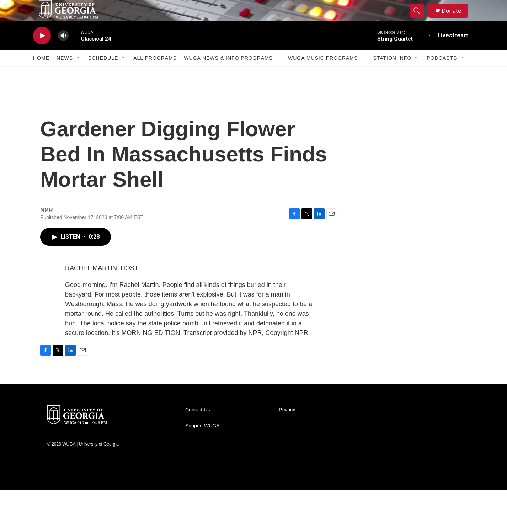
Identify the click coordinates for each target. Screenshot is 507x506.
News (65, 74)
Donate (456, 18)
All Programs (155, 74)
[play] (42, 52)
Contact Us (197, 425)
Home (41, 74)
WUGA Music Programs (323, 74)
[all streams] (448, 51)
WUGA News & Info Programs (228, 74)
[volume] (63, 52)
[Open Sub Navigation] (78, 74)
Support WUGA (202, 441)
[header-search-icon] (420, 19)
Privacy (287, 425)
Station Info (392, 74)
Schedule (103, 74)
